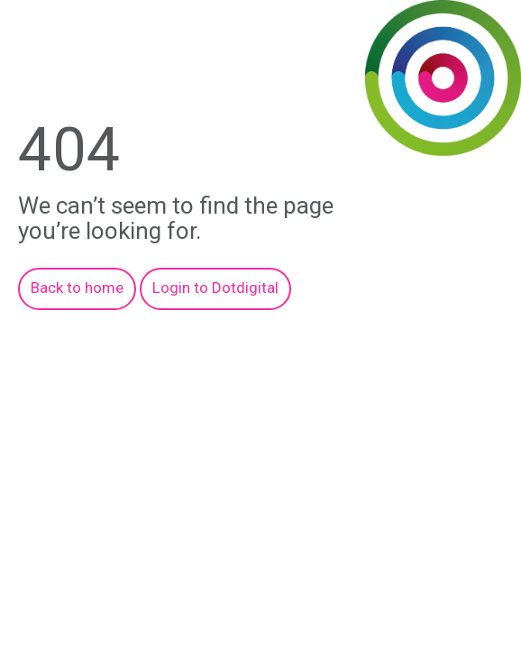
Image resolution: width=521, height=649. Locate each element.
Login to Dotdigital (215, 288)
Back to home (77, 288)
